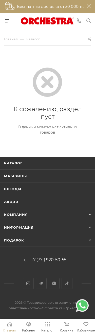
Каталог (13, 163)
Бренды (12, 189)
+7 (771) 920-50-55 (48, 260)
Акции (11, 202)
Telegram (41, 283)
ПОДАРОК (14, 240)
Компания (16, 214)
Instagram (28, 283)
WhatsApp (54, 283)
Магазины (15, 176)
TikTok (67, 283)
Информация (19, 227)
